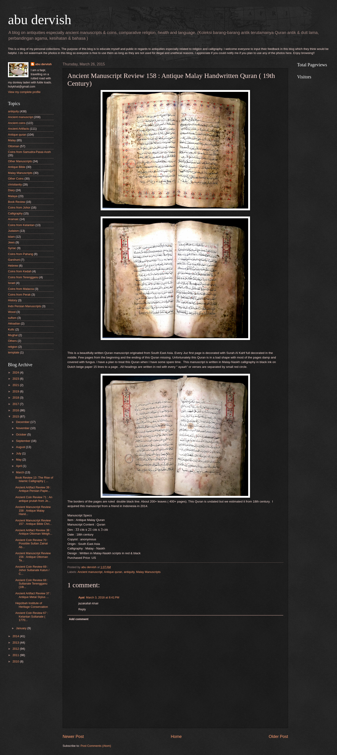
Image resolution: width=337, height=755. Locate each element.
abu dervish (39, 19)
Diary (11, 190)
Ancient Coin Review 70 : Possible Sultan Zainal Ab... (31, 543)
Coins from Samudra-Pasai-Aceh (29, 152)
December (23, 422)
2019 (16, 391)
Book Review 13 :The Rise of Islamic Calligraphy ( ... (34, 479)
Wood (11, 312)
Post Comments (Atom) (96, 745)
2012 (16, 648)
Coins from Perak (19, 294)
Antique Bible (16, 167)
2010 (16, 661)
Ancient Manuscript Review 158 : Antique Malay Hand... (33, 510)
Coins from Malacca (21, 289)
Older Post (278, 736)
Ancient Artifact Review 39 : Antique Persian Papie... (33, 489)
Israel (11, 283)
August (21, 447)
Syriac (12, 248)
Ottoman (13, 146)
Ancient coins (17, 123)
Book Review (16, 202)
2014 (16, 636)
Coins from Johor (19, 207)
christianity (15, 184)
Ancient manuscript (89, 572)
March (20, 472)
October (21, 434)
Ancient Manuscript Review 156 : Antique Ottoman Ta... (33, 556)
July (19, 453)
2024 (16, 372)
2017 (16, 404)
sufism (12, 318)
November (23, 428)
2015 (16, 416)
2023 (16, 378)
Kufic (11, 329)
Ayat (81, 597)
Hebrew (13, 265)
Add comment (78, 619)
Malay (12, 140)
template (13, 352)
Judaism (13, 230)
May (19, 459)
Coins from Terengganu (23, 277)
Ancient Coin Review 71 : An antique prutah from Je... (33, 498)
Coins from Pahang (20, 254)
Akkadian (14, 323)
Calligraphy (15, 213)
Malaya (13, 196)
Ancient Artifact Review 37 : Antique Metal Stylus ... (33, 595)
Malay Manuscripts (148, 572)
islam (11, 236)
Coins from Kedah (19, 271)
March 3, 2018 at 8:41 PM (102, 597)
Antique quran (113, 572)
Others (12, 341)
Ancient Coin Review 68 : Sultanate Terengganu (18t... (31, 583)
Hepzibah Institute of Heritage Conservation (31, 604)
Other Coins (16, 178)
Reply (82, 609)
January (21, 628)
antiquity (129, 572)
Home (176, 736)
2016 (16, 410)
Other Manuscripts (20, 161)
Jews (11, 242)
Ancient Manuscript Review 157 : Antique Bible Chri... (33, 522)
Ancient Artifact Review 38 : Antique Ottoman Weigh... (33, 531)
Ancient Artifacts (18, 128)
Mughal (13, 335)
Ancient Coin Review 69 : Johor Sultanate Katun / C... (32, 570)
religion (13, 346)
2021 (16, 385)
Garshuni (14, 259)
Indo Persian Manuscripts (24, 306)
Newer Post (73, 736)
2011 (16, 655)
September (23, 441)
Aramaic (13, 219)
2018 (16, 397)
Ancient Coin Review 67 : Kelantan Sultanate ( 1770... (31, 616)
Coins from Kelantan (21, 225)
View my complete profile (24, 92)
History (12, 300)
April (19, 466)
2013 (16, 642)
